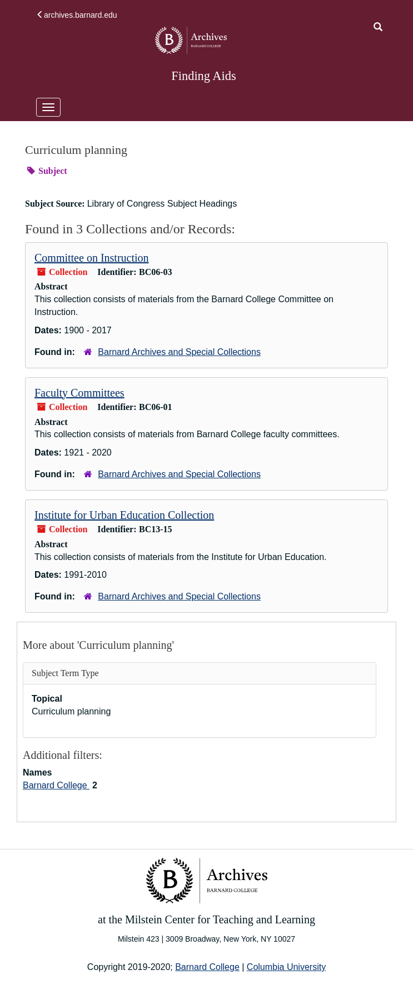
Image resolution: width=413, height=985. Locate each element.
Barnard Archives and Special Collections (179, 352)
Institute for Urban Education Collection (124, 515)
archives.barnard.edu (76, 15)
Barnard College (56, 785)
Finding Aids (203, 76)
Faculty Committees (79, 393)
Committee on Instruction (91, 258)
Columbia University (286, 967)
